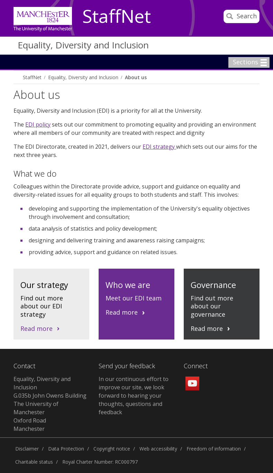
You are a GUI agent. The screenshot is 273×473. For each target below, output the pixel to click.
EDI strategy (159, 146)
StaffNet (116, 16)
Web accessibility (158, 448)
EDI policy (38, 124)
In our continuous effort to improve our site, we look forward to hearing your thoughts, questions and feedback (134, 395)
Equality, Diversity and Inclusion (83, 45)
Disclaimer (27, 448)
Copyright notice (111, 448)
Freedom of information (213, 448)
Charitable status (34, 461)
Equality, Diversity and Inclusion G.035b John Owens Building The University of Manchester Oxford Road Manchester (50, 404)
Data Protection (66, 448)
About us (136, 77)
